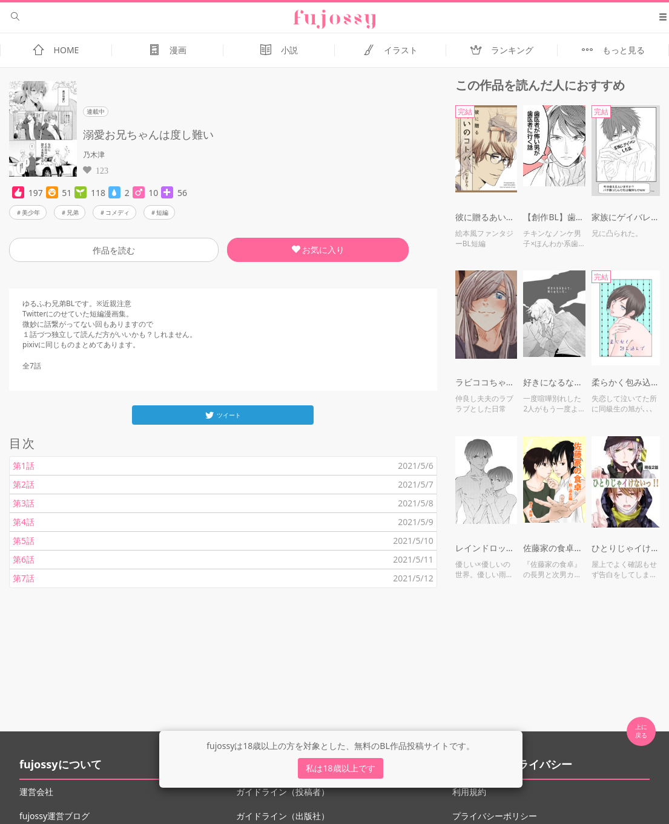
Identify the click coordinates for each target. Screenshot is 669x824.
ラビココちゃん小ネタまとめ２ (486, 382)
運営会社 (36, 791)
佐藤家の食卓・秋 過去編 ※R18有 (554, 548)
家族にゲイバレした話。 (626, 217)
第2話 (24, 484)
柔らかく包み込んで (626, 382)
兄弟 (73, 212)
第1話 (24, 465)
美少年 (31, 212)
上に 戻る (641, 730)
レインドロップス (486, 548)
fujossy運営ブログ (54, 816)
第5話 (24, 540)
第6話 (24, 559)
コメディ (117, 212)
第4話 (24, 522)
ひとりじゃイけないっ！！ (626, 548)
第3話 (24, 503)
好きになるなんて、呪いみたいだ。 (554, 382)
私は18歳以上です (340, 768)
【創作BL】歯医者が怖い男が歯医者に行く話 (554, 217)
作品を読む (114, 250)
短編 (162, 212)
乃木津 (94, 154)
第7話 (24, 578)
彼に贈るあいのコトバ (486, 217)
